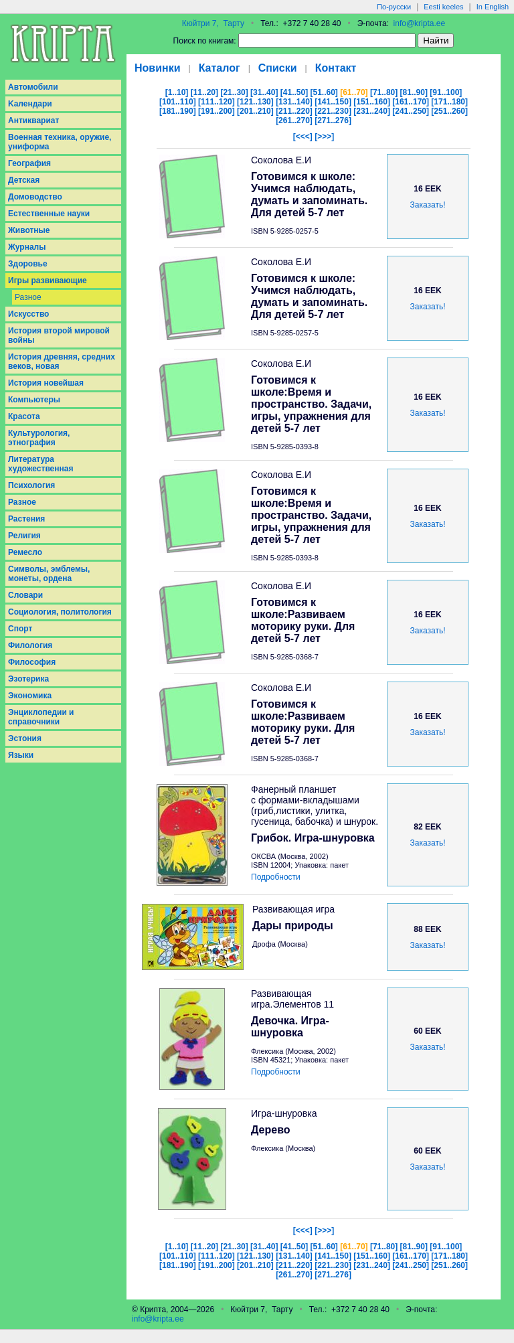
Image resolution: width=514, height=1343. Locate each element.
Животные (29, 230)
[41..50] (294, 92)
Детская (23, 180)
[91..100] (446, 92)
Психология (31, 485)
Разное (28, 297)
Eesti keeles (443, 7)
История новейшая (46, 383)
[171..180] (449, 101)
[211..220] (294, 111)
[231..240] (371, 111)
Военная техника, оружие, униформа (59, 142)
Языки (20, 755)
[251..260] (449, 111)
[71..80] (384, 92)
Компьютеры (34, 399)
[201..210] (255, 111)
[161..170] (410, 101)
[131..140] (294, 101)
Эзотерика (28, 679)
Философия (32, 662)
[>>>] (324, 136)
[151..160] (371, 101)
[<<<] (303, 136)
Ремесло (25, 552)
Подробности (276, 877)
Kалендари (30, 103)
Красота (24, 416)
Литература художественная (40, 464)
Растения (26, 519)
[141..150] (333, 101)
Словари (25, 595)
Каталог (219, 68)
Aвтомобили (33, 87)
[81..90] (414, 92)
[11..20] (204, 92)
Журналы (27, 247)
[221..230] (333, 111)
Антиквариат (33, 120)
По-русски (394, 7)
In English (493, 7)
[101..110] (177, 101)
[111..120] (216, 101)
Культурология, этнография (39, 437)
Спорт (20, 628)
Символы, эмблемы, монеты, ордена (49, 573)
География (29, 163)
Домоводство (35, 197)
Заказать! (428, 205)
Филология (30, 645)
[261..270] (294, 120)
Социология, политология (60, 612)
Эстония (24, 738)
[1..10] (177, 92)
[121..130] (255, 101)
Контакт (336, 68)
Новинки (158, 68)
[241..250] (410, 111)
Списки (277, 68)
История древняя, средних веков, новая (61, 361)
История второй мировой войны (59, 335)
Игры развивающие (47, 280)
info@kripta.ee (420, 23)
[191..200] (216, 111)
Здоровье (28, 263)
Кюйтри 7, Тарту (213, 23)
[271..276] (333, 120)
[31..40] (264, 92)
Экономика (30, 695)
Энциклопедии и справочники (41, 717)
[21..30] (234, 92)
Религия (24, 535)
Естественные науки (49, 213)
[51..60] (324, 92)
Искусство (28, 314)
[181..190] (177, 111)
